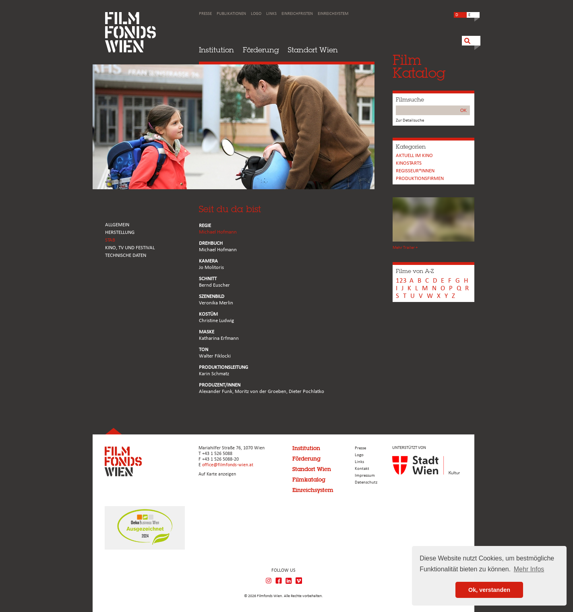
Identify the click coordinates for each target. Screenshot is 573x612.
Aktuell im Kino (414, 155)
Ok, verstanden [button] (489, 590)
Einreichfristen (297, 14)
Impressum (365, 475)
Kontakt (362, 469)
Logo (256, 14)
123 (401, 280)
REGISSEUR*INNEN (415, 171)
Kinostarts (409, 163)
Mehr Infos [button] (529, 569)
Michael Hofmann (218, 232)
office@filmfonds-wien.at (227, 465)
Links (271, 14)
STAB (110, 240)
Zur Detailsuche (410, 120)
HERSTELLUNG (119, 232)
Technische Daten (125, 255)
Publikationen (231, 14)
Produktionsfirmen (420, 178)
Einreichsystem (333, 14)
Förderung (261, 50)
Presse (205, 14)
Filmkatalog (308, 479)
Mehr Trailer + (405, 248)
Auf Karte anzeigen (217, 474)
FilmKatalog (419, 66)
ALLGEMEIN (117, 224)
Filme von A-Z (415, 271)
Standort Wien (313, 50)
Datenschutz (366, 482)
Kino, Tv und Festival (130, 247)
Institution (216, 50)
